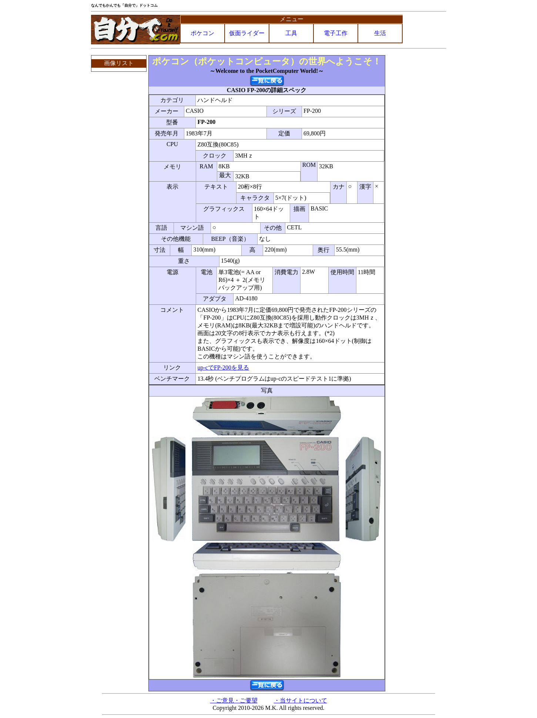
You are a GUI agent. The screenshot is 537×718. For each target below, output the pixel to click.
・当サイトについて (300, 700)
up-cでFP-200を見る (223, 367)
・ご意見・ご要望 (234, 700)
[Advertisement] (416, 166)
